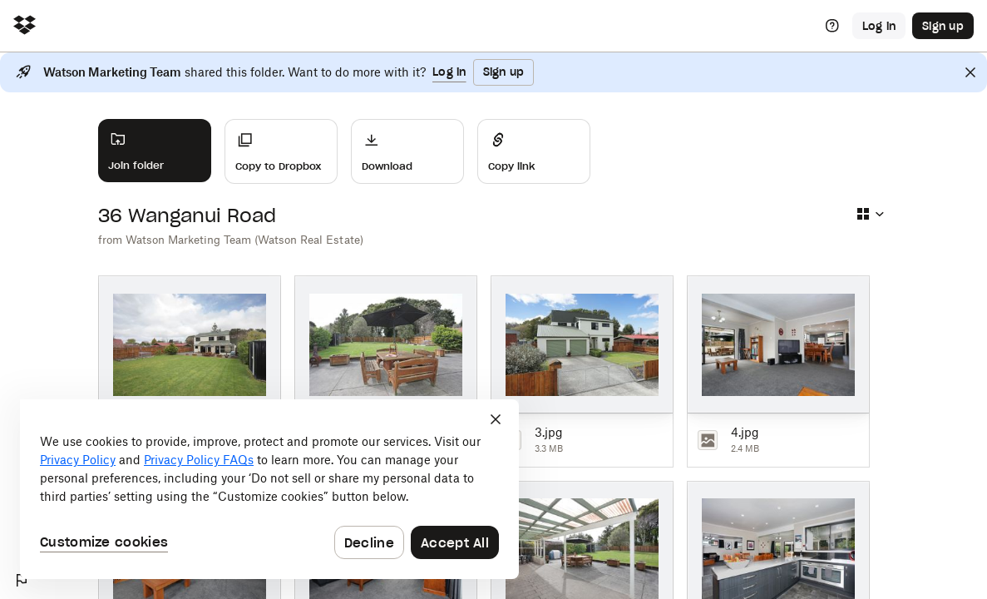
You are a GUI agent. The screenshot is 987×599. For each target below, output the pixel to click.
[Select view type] (870, 213)
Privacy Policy (78, 460)
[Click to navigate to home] (24, 26)
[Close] (970, 72)
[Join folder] (154, 150)
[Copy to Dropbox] (281, 151)
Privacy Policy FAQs (199, 460)
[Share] (533, 151)
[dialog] (269, 489)
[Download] (407, 151)
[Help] (832, 25)
